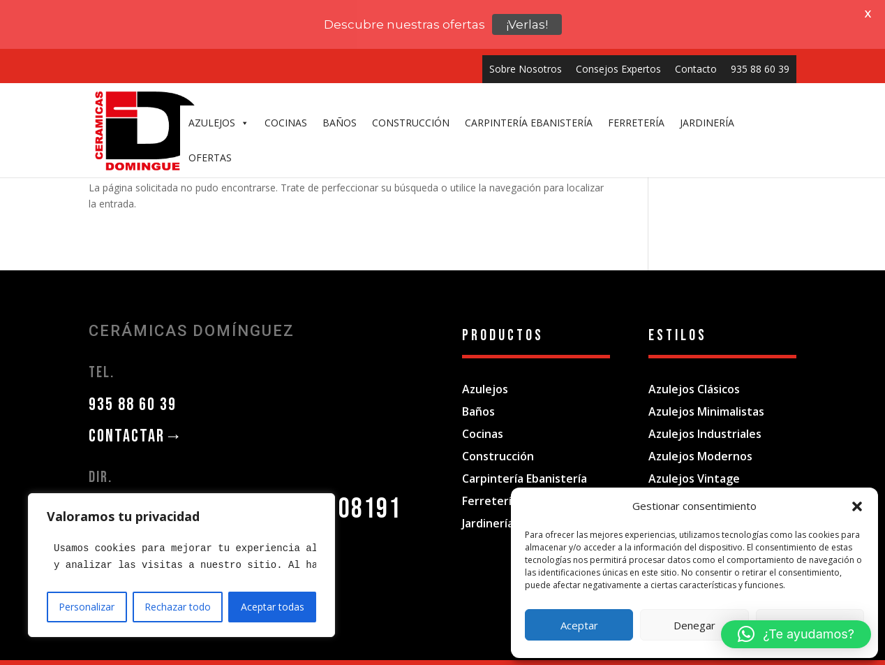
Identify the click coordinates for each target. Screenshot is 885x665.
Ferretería (490, 486)
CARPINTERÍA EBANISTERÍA (529, 122)
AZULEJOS (218, 122)
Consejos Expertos (618, 68)
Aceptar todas (272, 606)
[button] (857, 506)
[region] (181, 565)
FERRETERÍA (636, 122)
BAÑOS (339, 122)
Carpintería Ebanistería (524, 464)
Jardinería (488, 508)
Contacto (696, 68)
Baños (478, 396)
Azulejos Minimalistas (706, 396)
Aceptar (579, 625)
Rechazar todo (177, 606)
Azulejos (485, 374)
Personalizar (86, 606)
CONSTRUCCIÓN (410, 122)
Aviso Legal (345, 656)
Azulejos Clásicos (694, 374)
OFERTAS (210, 157)
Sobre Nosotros (525, 68)
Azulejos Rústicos (695, 486)
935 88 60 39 (760, 68)
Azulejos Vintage (694, 464)
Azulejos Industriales (704, 419)
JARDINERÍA (707, 122)
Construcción (498, 441)
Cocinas (482, 419)
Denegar (694, 625)
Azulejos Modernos (700, 441)
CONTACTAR (136, 421)
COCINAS (286, 122)
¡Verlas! (527, 24)
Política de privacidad (425, 656)
